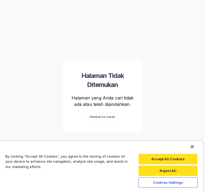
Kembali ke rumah (102, 117)
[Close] (192, 146)
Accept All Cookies (167, 159)
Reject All (168, 171)
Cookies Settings (168, 182)
